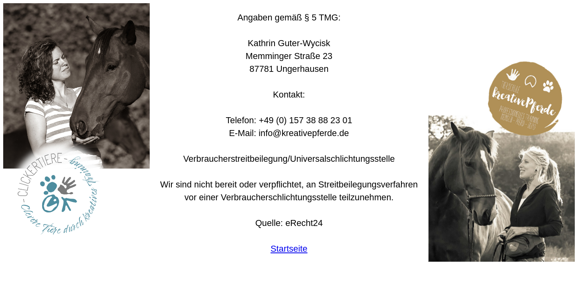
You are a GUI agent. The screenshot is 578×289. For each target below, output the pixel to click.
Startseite (289, 249)
